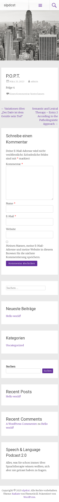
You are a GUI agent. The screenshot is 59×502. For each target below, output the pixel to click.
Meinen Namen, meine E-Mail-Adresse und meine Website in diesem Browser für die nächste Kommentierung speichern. (29, 251)
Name (10, 203)
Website (11, 229)
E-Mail (11, 216)
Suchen (10, 366)
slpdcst (9, 5)
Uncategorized (15, 345)
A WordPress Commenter (21, 423)
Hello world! (13, 316)
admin (34, 81)
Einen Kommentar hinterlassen (26, 93)
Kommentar (14, 164)
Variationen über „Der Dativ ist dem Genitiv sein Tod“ (13, 112)
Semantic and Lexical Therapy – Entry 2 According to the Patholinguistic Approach (45, 116)
